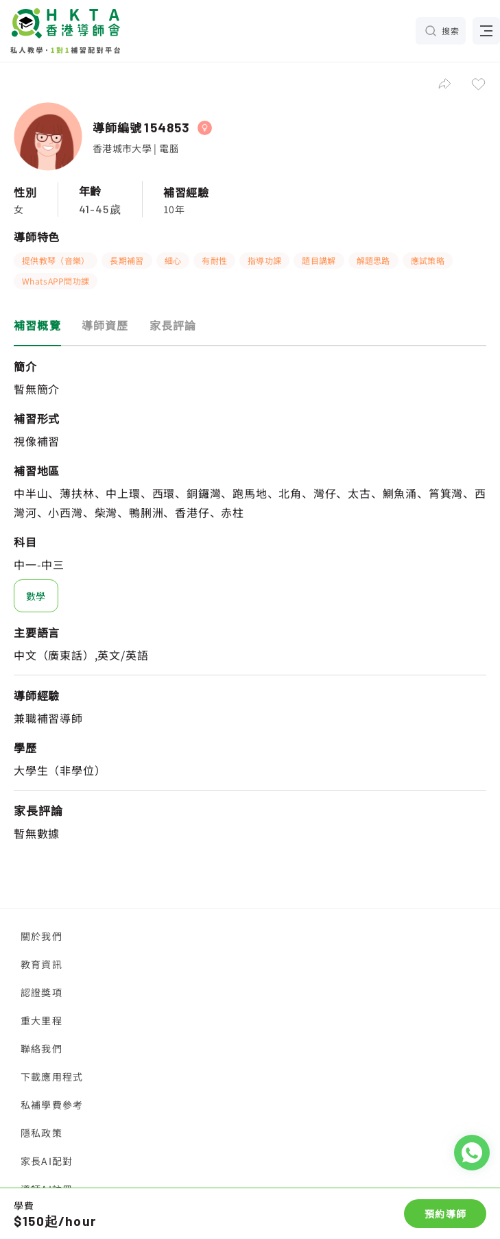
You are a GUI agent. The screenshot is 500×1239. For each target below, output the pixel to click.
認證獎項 (41, 992)
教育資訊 (41, 964)
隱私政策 (41, 1133)
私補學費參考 (52, 1104)
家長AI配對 (47, 1161)
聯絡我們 (41, 1048)
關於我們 (41, 936)
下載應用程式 (52, 1076)
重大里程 (41, 1020)
